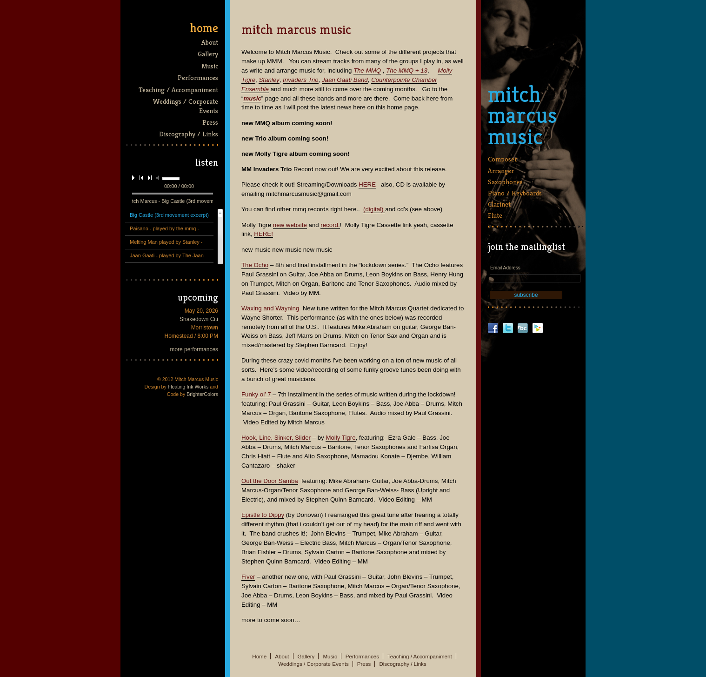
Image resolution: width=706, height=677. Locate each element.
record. (330, 224)
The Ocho (254, 264)
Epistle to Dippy (262, 514)
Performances (198, 77)
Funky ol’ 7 (256, 394)
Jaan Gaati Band (345, 79)
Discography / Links (188, 133)
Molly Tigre (340, 437)
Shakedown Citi (199, 319)
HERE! (263, 233)
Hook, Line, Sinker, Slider (276, 437)
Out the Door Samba (269, 480)
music (252, 98)
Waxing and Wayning (270, 308)
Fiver (248, 576)
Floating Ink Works (188, 386)
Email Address (505, 267)
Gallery (208, 53)
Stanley (269, 79)
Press (210, 122)
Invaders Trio (300, 79)
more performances (194, 349)
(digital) (374, 209)
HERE (367, 184)
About (209, 42)
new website (290, 224)
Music (209, 65)
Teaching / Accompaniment (178, 89)
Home (204, 27)
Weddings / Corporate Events (185, 105)
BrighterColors (202, 394)
